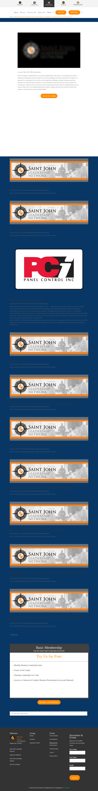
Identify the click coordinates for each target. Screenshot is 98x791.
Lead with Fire (17, 361)
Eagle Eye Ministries (15, 755)
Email (72, 765)
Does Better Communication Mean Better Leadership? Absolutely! (43, 445)
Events (22, 12)
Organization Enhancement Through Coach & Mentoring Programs (43, 403)
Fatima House (53, 745)
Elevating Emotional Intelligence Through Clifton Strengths (39, 488)
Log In (61, 12)
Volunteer (32, 739)
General (26, 190)
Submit (74, 778)
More (49, 12)
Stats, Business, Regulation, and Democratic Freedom (36, 530)
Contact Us (32, 12)
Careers (52, 752)
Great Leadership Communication (27, 300)
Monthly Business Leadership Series (39, 190)
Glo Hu (13, 190)
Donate (74, 12)
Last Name (73, 757)
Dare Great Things (15, 764)
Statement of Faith (35, 743)
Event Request (53, 739)
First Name (73, 749)
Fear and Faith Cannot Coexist (25, 229)
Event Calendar (54, 735)
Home (16, 12)
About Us (41, 12)
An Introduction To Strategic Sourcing (29, 186)
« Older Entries (14, 635)
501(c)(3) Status (54, 749)
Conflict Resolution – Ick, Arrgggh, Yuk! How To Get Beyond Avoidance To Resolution (48, 573)
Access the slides (49, 96)
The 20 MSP (66, 788)
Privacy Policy (53, 756)
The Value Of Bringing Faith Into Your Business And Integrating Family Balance (46, 618)
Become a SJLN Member (49, 702)
